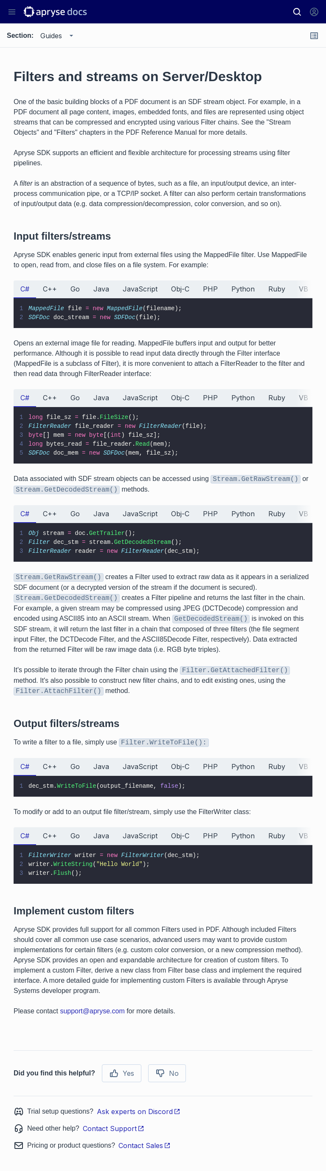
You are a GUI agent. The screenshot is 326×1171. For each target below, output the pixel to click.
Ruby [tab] (276, 289)
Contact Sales (144, 1145)
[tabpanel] (163, 313)
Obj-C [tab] (180, 289)
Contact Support (113, 1128)
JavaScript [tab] (140, 289)
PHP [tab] (210, 289)
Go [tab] (75, 289)
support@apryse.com (92, 1011)
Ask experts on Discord (138, 1111)
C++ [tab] (50, 289)
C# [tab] (24, 289)
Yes (121, 1073)
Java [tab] (101, 289)
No (167, 1073)
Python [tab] (243, 289)
